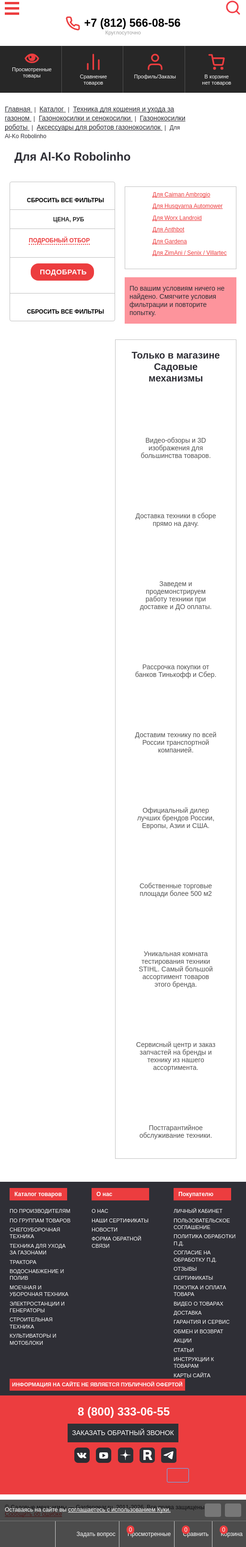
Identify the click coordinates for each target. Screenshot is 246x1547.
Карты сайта (192, 1375)
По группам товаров (40, 1220)
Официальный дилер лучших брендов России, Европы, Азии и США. (175, 817)
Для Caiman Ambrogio (181, 194)
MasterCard (90, 1475)
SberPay (178, 1475)
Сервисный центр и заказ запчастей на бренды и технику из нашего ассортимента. (175, 1056)
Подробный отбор (59, 240)
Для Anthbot (168, 229)
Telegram (168, 1455)
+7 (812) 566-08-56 (132, 23)
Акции (183, 1340)
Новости (104, 1229)
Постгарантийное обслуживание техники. (176, 1131)
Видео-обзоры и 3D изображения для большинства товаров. (176, 447)
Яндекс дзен (125, 1455)
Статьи (184, 1350)
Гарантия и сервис (202, 1322)
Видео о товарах (198, 1304)
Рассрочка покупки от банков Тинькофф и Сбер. (176, 670)
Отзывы (185, 1269)
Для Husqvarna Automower (187, 206)
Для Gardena (169, 241)
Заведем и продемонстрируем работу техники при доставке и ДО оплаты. (176, 595)
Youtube (103, 1455)
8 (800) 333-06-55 (124, 1411)
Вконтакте (82, 1455)
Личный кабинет (198, 1211)
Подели (133, 1475)
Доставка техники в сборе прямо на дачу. (176, 519)
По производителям (40, 1211)
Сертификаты (193, 1278)
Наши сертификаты (120, 1220)
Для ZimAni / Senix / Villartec (189, 253)
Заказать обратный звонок (123, 1433)
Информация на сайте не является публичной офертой (97, 1384)
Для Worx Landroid (177, 218)
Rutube (147, 1455)
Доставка (187, 1313)
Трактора (23, 1262)
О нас (100, 1211)
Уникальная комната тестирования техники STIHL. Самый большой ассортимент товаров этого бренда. (176, 969)
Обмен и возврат (198, 1331)
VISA (58, 1475)
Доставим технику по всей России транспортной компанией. (176, 742)
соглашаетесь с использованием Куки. (119, 1509)
